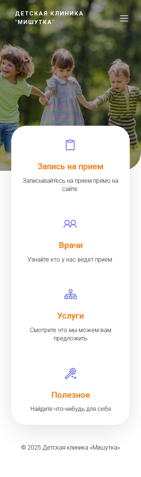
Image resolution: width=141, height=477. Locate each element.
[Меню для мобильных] (124, 18)
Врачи (71, 245)
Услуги (70, 316)
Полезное (70, 395)
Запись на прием (70, 166)
